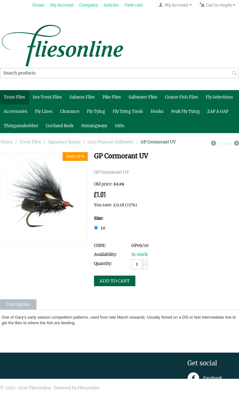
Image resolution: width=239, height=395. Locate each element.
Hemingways (94, 125)
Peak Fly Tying (185, 111)
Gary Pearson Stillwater (110, 142)
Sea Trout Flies (47, 97)
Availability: (105, 254)
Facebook (204, 378)
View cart (133, 5)
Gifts (119, 125)
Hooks (157, 111)
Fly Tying (96, 111)
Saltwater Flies (143, 97)
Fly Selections (219, 97)
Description (18, 304)
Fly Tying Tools (128, 111)
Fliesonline (88, 388)
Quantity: (103, 263)
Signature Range (64, 142)
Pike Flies (111, 97)
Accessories (15, 111)
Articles (111, 5)
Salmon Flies (82, 97)
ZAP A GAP (217, 111)
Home (38, 5)
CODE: (100, 245)
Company (88, 5)
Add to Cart (115, 281)
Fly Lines (44, 111)
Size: (98, 218)
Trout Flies (14, 97)
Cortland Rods (60, 125)
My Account (62, 5)
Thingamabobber (21, 125)
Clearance (69, 111)
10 (100, 228)
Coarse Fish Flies (181, 97)
